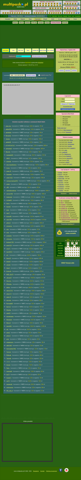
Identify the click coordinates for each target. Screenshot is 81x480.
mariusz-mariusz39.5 (12, 181)
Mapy (30, 19)
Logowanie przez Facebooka (68, 109)
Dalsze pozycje (73, 193)
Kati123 (8, 307)
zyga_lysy (8, 126)
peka (65, 150)
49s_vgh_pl (9, 390)
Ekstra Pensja (60, 255)
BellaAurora (67, 154)
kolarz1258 (61, 178)
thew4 (8, 268)
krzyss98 (8, 216)
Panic (8, 368)
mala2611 (72, 148)
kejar (7, 210)
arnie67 (67, 162)
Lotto (73, 16)
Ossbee (8, 139)
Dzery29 (8, 258)
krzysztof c (61, 188)
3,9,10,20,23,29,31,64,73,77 (28, 98)
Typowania (37, 19)
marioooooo (9, 387)
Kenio (8, 203)
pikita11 (8, 223)
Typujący (40, 22)
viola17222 (9, 177)
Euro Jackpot (50, 50)
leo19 (8, 374)
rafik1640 (9, 345)
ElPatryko (9, 284)
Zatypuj (47, 22)
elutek (8, 184)
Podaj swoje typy (61, 128)
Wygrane (23, 19)
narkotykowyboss (11, 190)
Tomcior (8, 352)
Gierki (52, 19)
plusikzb (8, 161)
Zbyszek (70, 142)
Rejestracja (72, 104)
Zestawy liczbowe (56, 22)
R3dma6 (8, 355)
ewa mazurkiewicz (11, 165)
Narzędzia (7, 19)
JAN (7, 187)
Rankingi (27, 22)
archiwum (74, 70)
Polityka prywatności (51, 471)
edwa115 (9, 294)
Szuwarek (9, 174)
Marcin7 (8, 323)
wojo (7, 232)
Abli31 (8, 158)
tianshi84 (9, 326)
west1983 (9, 219)
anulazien (9, 236)
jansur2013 (69, 158)
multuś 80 (61, 184)
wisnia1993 (9, 194)
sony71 (8, 248)
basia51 (8, 206)
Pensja (69, 16)
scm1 (70, 164)
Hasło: (68, 101)
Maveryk (8, 152)
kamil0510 (9, 252)
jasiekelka (8, 132)
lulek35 (8, 313)
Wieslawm (9, 319)
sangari (8, 265)
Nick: (68, 99)
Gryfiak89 (9, 200)
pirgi (7, 339)
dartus (8, 287)
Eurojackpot (77, 16)
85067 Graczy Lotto (67, 263)
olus (7, 229)
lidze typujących (68, 130)
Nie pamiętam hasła (67, 106)
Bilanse (21, 22)
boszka (70, 146)
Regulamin (63, 193)
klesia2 (8, 365)
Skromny (8, 281)
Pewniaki (65, 22)
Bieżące (15, 22)
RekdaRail (40, 62)
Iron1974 (60, 182)
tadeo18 (8, 297)
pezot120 (9, 245)
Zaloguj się (64, 104)
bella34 (8, 261)
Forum (75, 19)
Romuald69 (9, 303)
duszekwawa (10, 316)
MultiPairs (70, 224)
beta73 (60, 174)
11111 (8, 361)
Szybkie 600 (35, 50)
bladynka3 (9, 197)
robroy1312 (9, 290)
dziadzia (60, 180)
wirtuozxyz (9, 239)
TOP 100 (34, 22)
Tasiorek (8, 358)
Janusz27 (9, 277)
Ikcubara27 (61, 186)
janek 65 (8, 171)
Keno (28, 50)
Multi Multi (54, 16)
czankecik (64, 152)
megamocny (9, 342)
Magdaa (8, 310)
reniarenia (9, 226)
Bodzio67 (68, 156)
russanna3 (9, 384)
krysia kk (8, 271)
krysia (8, 168)
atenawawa (71, 144)
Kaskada (65, 16)
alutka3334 (9, 129)
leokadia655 (9, 155)
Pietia (71, 140)
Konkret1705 (10, 242)
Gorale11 (8, 378)
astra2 (8, 332)
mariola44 (9, 371)
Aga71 (8, 213)
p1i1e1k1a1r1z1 (10, 145)
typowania (67, 70)
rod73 (8, 381)
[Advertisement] (40, 36)
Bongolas (8, 135)
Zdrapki (45, 19)
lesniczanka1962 (11, 348)
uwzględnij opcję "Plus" (46, 75)
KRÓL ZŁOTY (10, 274)
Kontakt (42, 471)
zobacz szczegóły (71, 233)
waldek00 (8, 142)
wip (7, 329)
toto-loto (8, 300)
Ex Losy (60, 19)
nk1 (7, 255)
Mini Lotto (60, 16)
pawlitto (61, 190)
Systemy (68, 19)
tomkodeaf (9, 148)
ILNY (67, 160)
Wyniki (15, 19)
